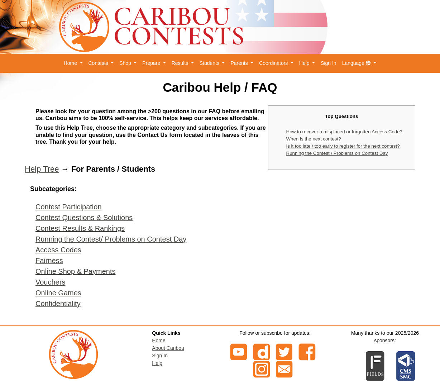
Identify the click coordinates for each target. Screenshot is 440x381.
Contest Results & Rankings (80, 228)
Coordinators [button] (274, 63)
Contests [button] (99, 63)
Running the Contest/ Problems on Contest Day (110, 239)
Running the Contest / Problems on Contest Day (337, 153)
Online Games (58, 293)
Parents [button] (239, 63)
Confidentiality (58, 304)
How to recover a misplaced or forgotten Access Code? (344, 131)
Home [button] (71, 63)
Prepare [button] (152, 63)
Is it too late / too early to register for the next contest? (343, 146)
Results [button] (181, 63)
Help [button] (305, 63)
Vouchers (50, 282)
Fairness (49, 261)
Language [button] (357, 63)
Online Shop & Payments (75, 271)
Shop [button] (126, 63)
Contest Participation (68, 207)
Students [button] (210, 63)
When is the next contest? (313, 139)
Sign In (328, 63)
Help (157, 363)
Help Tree (42, 169)
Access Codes (58, 250)
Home (158, 340)
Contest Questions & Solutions (84, 218)
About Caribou (168, 348)
